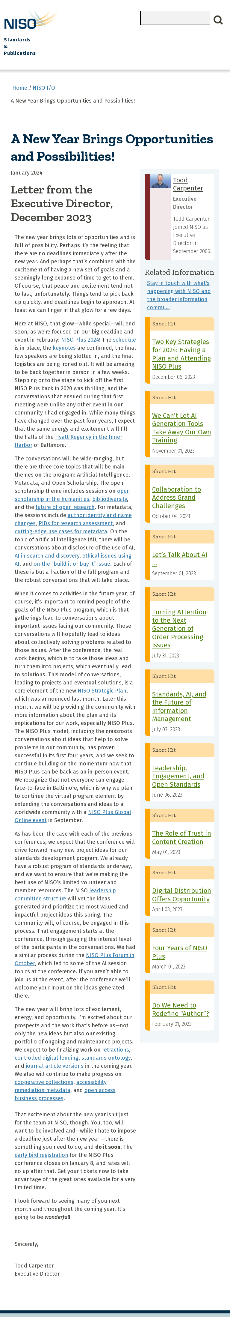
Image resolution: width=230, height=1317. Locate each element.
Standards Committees (168, 39)
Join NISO (69, 36)
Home (13, 36)
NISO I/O (139, 36)
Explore (94, 36)
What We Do (39, 36)
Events (116, 36)
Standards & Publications (206, 39)
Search (218, 20)
